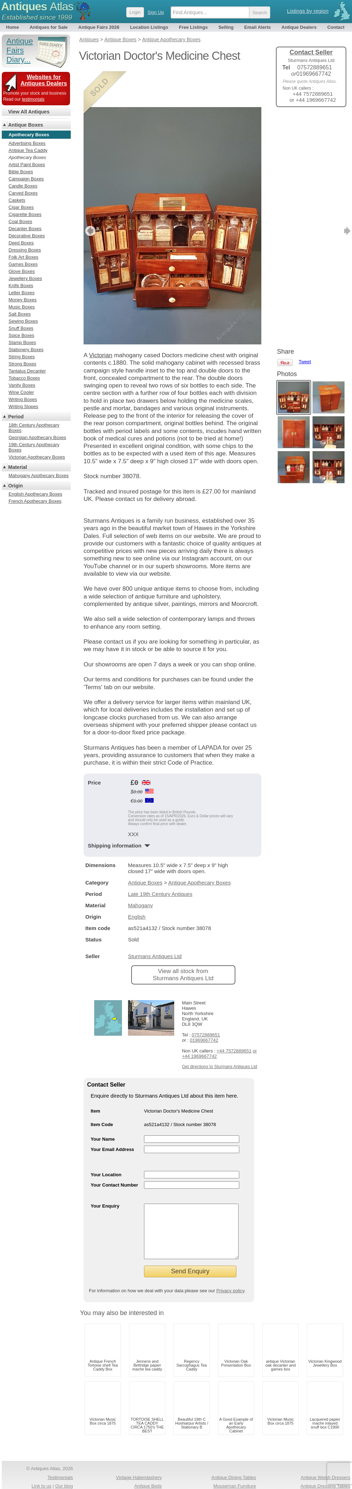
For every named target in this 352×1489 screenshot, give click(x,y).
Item (95, 1075)
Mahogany (140, 869)
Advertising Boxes (27, 143)
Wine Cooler (21, 392)
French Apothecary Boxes (35, 501)
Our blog (64, 1460)
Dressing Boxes (25, 250)
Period (16, 416)
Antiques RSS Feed (52, 1469)
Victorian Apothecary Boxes (37, 457)
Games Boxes (23, 264)
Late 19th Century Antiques (160, 858)
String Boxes (22, 356)
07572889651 (206, 999)
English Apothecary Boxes (35, 494)
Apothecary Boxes (27, 157)
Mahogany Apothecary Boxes (39, 475)
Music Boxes (22, 307)
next (255, 195)
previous (89, 195)
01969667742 (204, 1004)
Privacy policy (230, 1265)
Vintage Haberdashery (139, 1452)
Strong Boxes (22, 363)
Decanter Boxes (25, 228)
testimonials (33, 99)
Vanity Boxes (22, 385)
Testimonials (60, 1452)
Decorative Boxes (27, 235)
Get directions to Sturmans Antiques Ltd (219, 1030)
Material (17, 467)
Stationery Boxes (26, 349)
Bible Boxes (21, 171)
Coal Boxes (20, 221)
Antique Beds (148, 1460)
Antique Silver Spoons (233, 1469)
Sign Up (156, 12)
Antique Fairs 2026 (98, 27)
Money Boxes (23, 299)
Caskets (17, 200)
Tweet (305, 124)
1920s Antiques (146, 1469)
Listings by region (308, 11)
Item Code (102, 1088)
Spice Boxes (21, 335)
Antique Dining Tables (233, 1452)
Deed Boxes (21, 242)
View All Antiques (28, 112)
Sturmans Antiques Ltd (155, 920)
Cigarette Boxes (25, 214)
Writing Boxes (23, 399)
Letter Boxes (21, 292)
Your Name (103, 1103)
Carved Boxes (23, 193)
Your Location (106, 1138)
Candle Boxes (23, 186)
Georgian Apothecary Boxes (37, 437)
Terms (34, 1478)
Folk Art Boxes (23, 257)
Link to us (42, 1460)
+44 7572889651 (234, 1015)
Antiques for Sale (49, 27)
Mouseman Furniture (234, 1460)
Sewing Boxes (23, 321)
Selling (226, 27)
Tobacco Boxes (24, 378)
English (136, 881)
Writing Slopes (23, 406)
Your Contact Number (114, 1149)
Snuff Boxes (21, 328)
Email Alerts (257, 27)
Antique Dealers (299, 27)
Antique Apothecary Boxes (199, 847)
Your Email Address (112, 1113)
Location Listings (149, 27)
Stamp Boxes (22, 342)
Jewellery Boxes (25, 278)
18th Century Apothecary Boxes (34, 427)
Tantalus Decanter (27, 371)
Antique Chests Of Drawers (228, 1478)
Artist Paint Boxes (27, 164)
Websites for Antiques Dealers (44, 80)
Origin (15, 486)
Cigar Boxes (21, 207)
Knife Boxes (21, 285)
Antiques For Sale (143, 1478)
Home (12, 27)
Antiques (37, 6)
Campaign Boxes (26, 178)
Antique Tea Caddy (28, 150)
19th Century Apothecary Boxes (34, 447)
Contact (335, 27)
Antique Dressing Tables (325, 1460)
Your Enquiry (105, 1170)
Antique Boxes (145, 847)
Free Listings (193, 27)
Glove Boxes (22, 271)
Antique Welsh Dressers (325, 1452)
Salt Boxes (20, 314)
